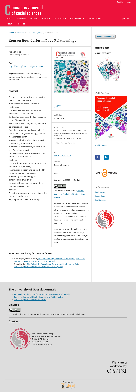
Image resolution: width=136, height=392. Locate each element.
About (9, 23)
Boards (45, 18)
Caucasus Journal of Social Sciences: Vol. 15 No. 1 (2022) (49, 260)
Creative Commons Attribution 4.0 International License (69, 194)
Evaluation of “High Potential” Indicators (56, 258)
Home (11, 32)
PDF (59, 106)
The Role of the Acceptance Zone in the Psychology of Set (52, 264)
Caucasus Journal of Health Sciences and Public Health (38, 297)
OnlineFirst (21, 18)
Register (120, 2)
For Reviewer (76, 18)
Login (129, 2)
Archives (34, 18)
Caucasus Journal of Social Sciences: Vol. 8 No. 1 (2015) (38, 266)
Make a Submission (105, 36)
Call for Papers (101, 145)
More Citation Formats (65, 143)
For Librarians (100, 200)
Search (125, 18)
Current (8, 18)
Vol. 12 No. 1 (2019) (34, 32)
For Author (59, 18)
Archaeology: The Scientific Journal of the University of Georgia (42, 294)
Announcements (95, 18)
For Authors (100, 196)
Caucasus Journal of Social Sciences (30, 299)
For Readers (100, 192)
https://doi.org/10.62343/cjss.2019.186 (26, 66)
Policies (22, 23)
